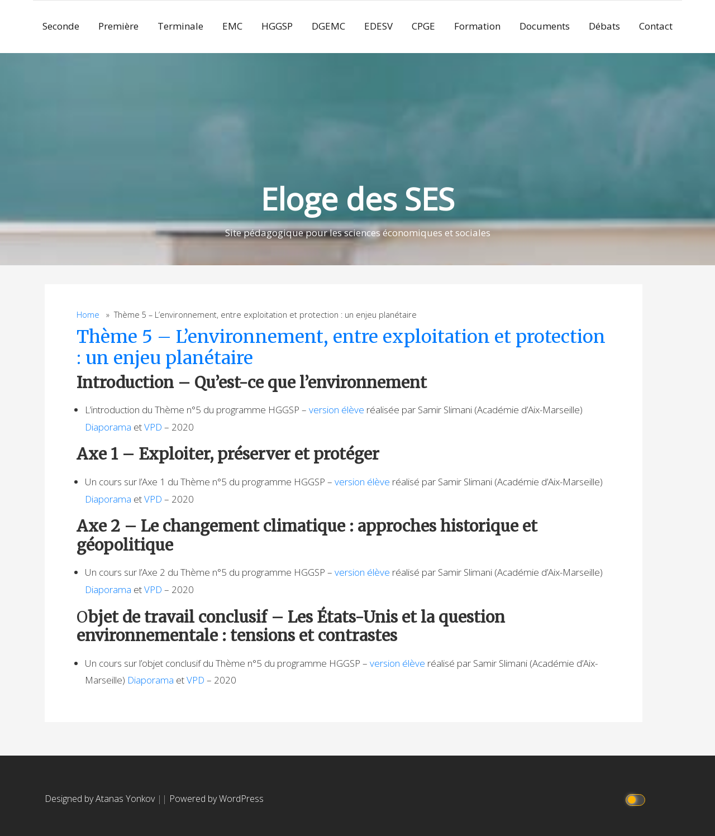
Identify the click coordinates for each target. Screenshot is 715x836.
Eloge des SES (358, 198)
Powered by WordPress (216, 798)
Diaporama (108, 427)
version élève (336, 409)
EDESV (378, 26)
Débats (604, 26)
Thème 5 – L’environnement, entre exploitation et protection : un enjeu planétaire (341, 347)
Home (88, 314)
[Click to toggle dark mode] (637, 799)
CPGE (423, 26)
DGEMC (328, 26)
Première (118, 26)
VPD (153, 427)
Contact (656, 26)
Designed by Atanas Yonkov (101, 798)
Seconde (60, 26)
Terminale (180, 26)
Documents (544, 26)
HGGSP (277, 26)
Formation (477, 26)
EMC (232, 26)
